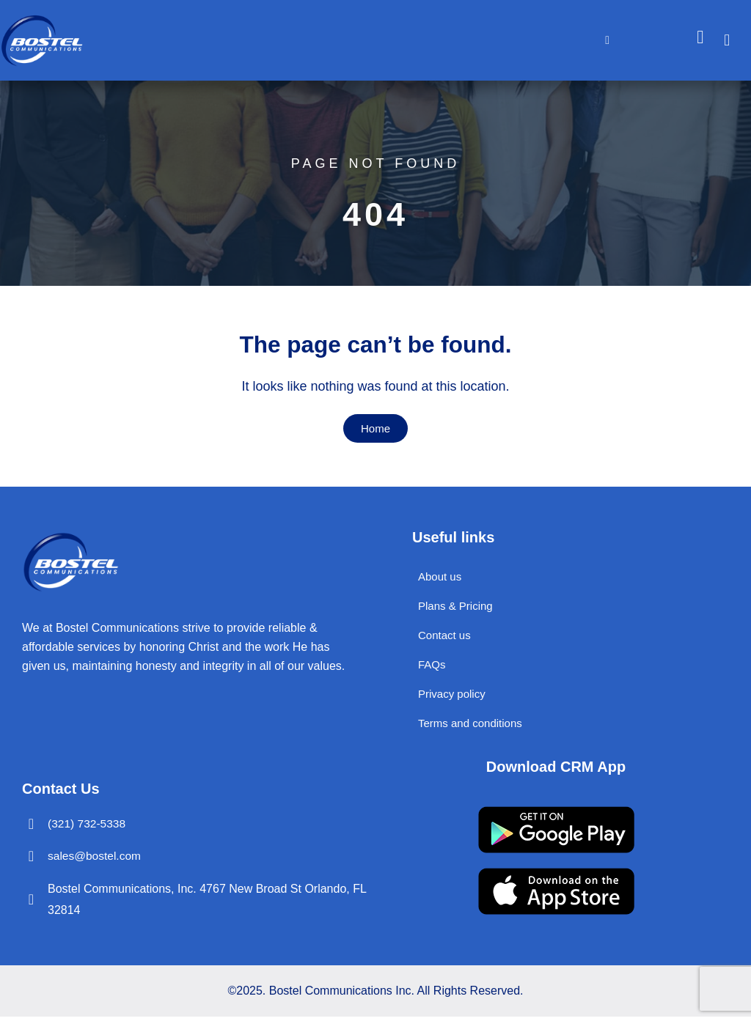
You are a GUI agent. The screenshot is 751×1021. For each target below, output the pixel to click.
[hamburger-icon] (607, 40)
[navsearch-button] (734, 40)
